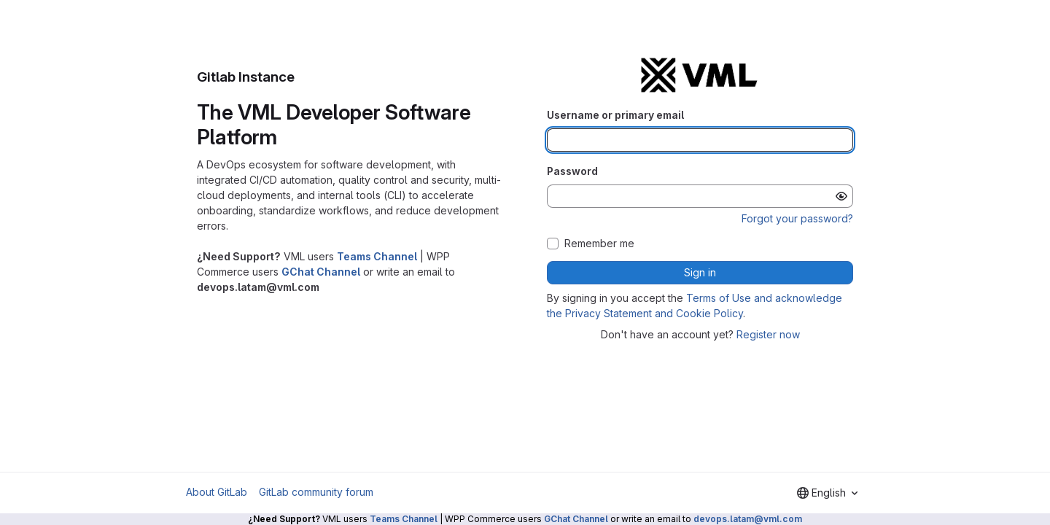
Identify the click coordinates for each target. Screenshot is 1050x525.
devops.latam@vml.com (747, 518)
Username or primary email (615, 115)
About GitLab (216, 492)
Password (572, 171)
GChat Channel (320, 271)
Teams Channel (377, 256)
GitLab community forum (316, 492)
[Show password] (841, 196)
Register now (768, 334)
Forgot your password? (797, 218)
